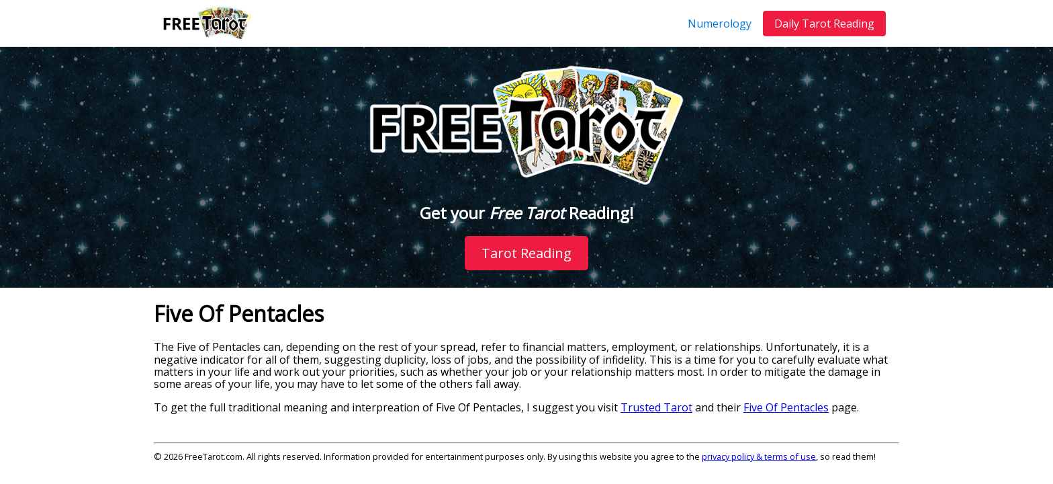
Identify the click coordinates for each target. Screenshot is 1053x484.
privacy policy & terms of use (759, 456)
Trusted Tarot (656, 407)
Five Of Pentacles (786, 407)
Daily (824, 23)
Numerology (719, 23)
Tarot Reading (526, 253)
